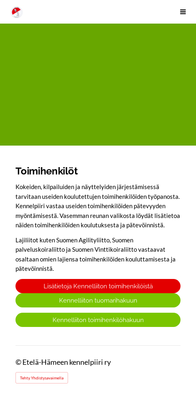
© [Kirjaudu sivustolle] (18, 362)
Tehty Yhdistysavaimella (42, 377)
